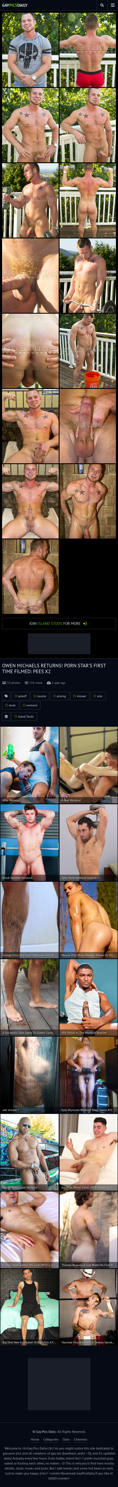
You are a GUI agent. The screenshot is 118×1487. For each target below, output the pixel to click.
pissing (61, 696)
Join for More (55, 623)
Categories (50, 1439)
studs (12, 705)
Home (35, 1439)
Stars (66, 1439)
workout (32, 705)
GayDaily (15, 5)
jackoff (22, 696)
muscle (41, 696)
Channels (80, 1439)
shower (81, 696)
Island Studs (26, 716)
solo (99, 696)
